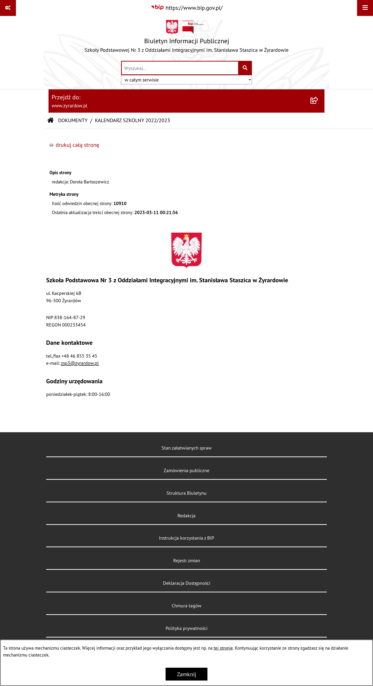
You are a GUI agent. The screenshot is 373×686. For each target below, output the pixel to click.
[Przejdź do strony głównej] (186, 38)
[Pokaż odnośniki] (8, 8)
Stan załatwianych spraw (187, 448)
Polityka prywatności (186, 628)
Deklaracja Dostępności (186, 583)
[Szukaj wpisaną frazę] (245, 68)
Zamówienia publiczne (186, 470)
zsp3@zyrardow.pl (80, 363)
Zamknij (186, 674)
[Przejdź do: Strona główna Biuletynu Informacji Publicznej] (50, 120)
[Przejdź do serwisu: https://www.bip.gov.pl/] (186, 7)
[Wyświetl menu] (365, 8)
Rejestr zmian (186, 560)
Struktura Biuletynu (186, 493)
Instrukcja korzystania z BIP (186, 538)
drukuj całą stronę (77, 144)
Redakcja (186, 515)
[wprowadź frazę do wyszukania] (180, 68)
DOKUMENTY (73, 120)
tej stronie (223, 648)
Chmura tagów (186, 606)
